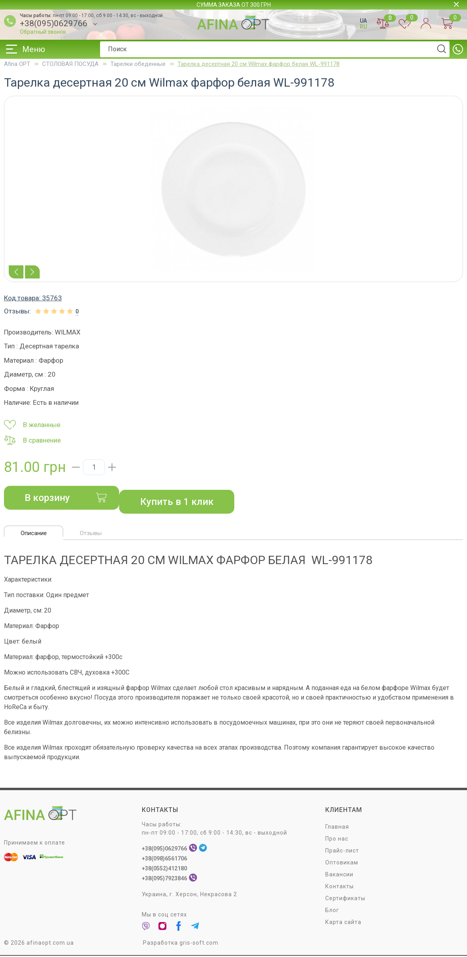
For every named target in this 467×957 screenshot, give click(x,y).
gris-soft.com (198, 944)
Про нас (336, 840)
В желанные (32, 424)
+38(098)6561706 (164, 859)
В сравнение (32, 440)
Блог (332, 911)
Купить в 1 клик (177, 501)
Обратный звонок (43, 32)
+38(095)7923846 (164, 879)
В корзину (66, 497)
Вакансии (339, 875)
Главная (337, 828)
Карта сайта (343, 923)
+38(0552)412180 (164, 869)
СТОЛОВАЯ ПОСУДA (70, 64)
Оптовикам (341, 863)
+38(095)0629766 (53, 23)
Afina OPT (17, 64)
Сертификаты (345, 899)
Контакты (339, 887)
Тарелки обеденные (138, 64)
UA (363, 20)
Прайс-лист (342, 852)
